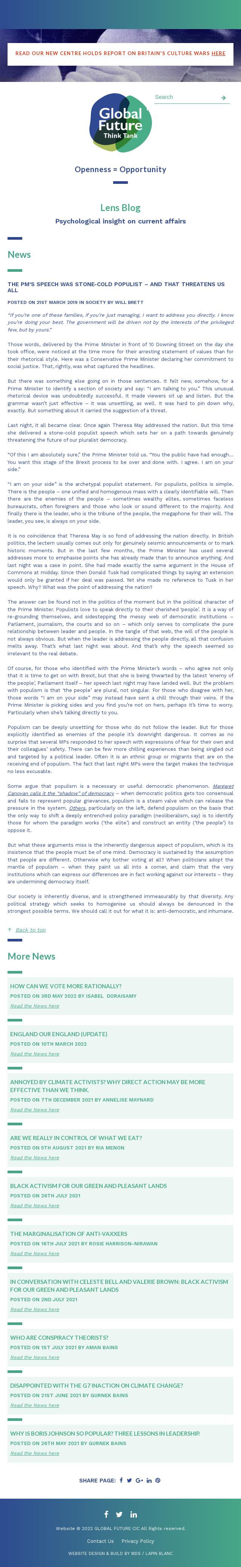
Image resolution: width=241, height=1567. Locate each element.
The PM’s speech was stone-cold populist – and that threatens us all (116, 287)
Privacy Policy (137, 1541)
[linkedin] (133, 1514)
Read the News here (34, 1006)
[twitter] (119, 1514)
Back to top (30, 930)
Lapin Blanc (159, 1553)
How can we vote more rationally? (65, 986)
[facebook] (106, 1514)
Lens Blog (120, 207)
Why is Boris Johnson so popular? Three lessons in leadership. (105, 1433)
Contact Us (100, 1541)
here (219, 53)
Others (77, 808)
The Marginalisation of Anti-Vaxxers (68, 1233)
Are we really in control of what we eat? (76, 1137)
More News (31, 956)
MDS (136, 1553)
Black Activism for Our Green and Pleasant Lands (88, 1185)
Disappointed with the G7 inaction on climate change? (96, 1385)
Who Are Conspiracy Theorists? (59, 1337)
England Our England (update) (58, 1034)
